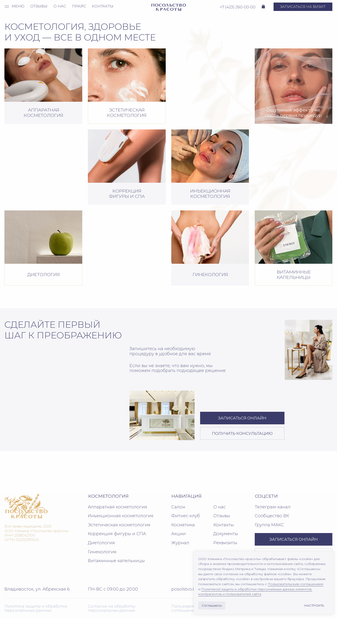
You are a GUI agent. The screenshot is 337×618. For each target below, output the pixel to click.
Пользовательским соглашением (295, 584)
